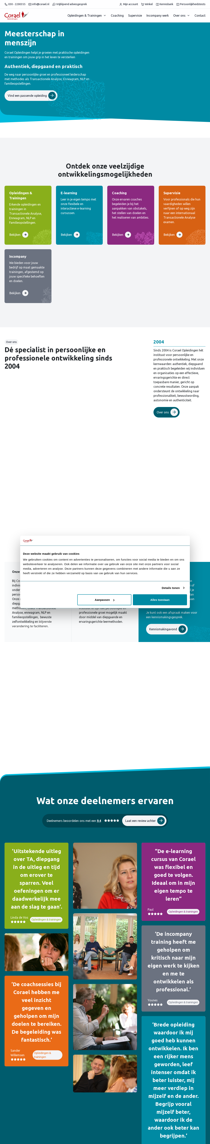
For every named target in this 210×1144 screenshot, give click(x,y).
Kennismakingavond (167, 629)
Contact (200, 15)
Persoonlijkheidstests (190, 4)
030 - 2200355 (15, 4)
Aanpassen (104, 599)
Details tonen (171, 587)
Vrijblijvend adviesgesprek (69, 4)
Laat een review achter (145, 776)
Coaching (117, 15)
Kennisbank (164, 4)
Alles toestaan (160, 599)
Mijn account (128, 4)
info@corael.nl (38, 4)
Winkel (147, 4)
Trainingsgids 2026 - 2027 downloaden (165, 679)
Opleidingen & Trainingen (84, 15)
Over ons (179, 15)
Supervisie (135, 15)
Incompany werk (157, 15)
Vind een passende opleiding (32, 95)
